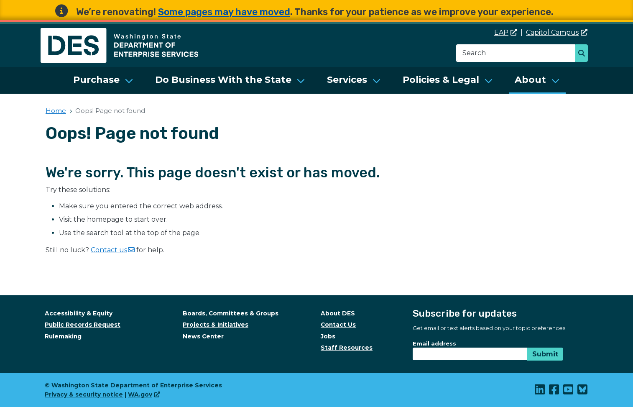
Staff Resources (347, 347)
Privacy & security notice (84, 394)
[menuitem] (103, 80)
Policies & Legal (441, 79)
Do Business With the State (223, 79)
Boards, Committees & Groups (230, 313)
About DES (338, 313)
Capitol (556, 32)
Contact (113, 250)
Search (583, 54)
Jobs (328, 336)
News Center (203, 336)
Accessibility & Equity (78, 313)
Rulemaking (63, 336)
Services (347, 79)
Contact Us (338, 324)
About (530, 79)
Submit (545, 354)
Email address (434, 343)
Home (56, 111)
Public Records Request (82, 324)
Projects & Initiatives (215, 324)
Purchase (96, 79)
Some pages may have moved (224, 12)
